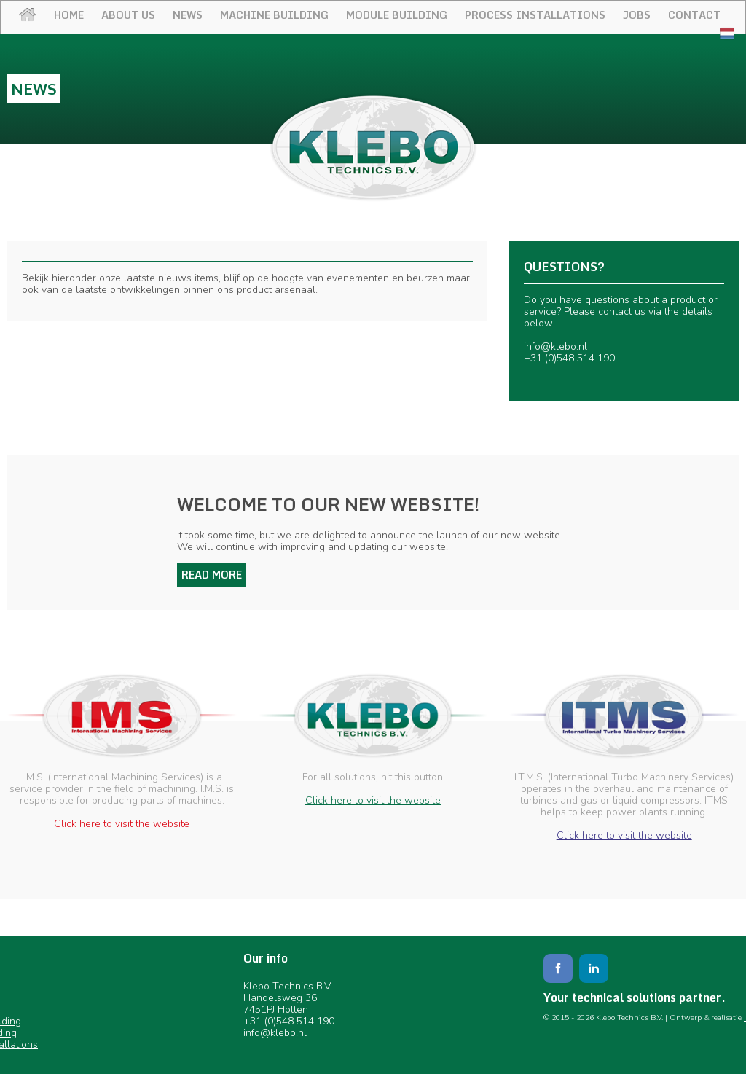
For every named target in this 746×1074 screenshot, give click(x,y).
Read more (211, 574)
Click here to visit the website (121, 824)
